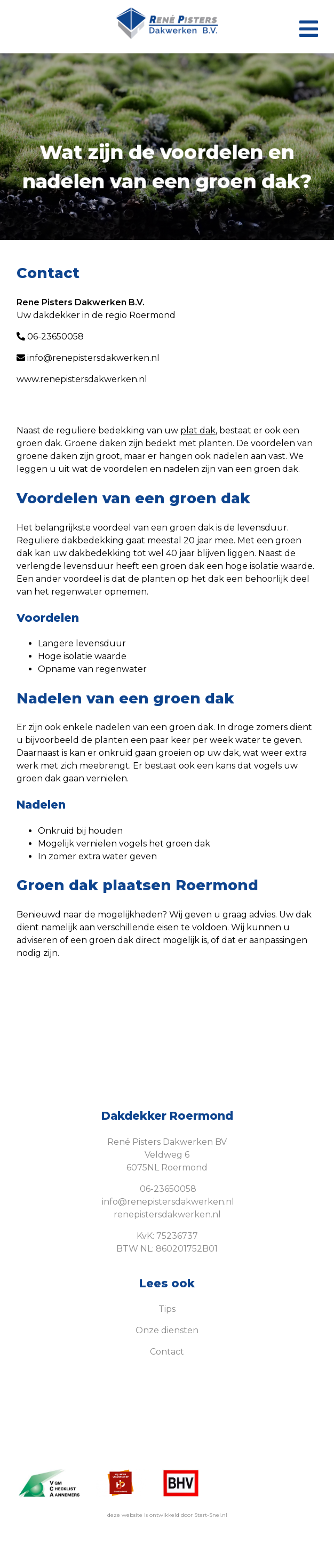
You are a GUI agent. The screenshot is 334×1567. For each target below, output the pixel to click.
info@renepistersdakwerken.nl (88, 358)
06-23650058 (50, 336)
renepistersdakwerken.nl (167, 1214)
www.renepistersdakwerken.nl (82, 379)
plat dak (198, 430)
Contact (167, 1352)
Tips (167, 1309)
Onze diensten (167, 1330)
